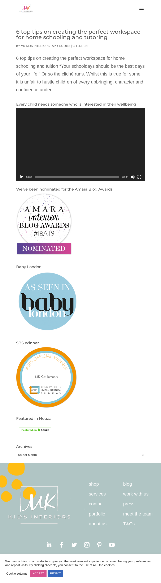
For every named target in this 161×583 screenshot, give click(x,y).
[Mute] (133, 177)
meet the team (138, 514)
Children (80, 46)
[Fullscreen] (139, 177)
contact (96, 503)
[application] (80, 144)
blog (127, 484)
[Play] (21, 177)
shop (94, 484)
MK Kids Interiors (35, 46)
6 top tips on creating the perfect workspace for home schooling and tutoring (78, 34)
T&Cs (129, 523)
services (97, 494)
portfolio (97, 514)
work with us (136, 494)
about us (97, 523)
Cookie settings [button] (16, 573)
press (129, 503)
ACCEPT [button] (38, 573)
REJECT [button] (55, 573)
